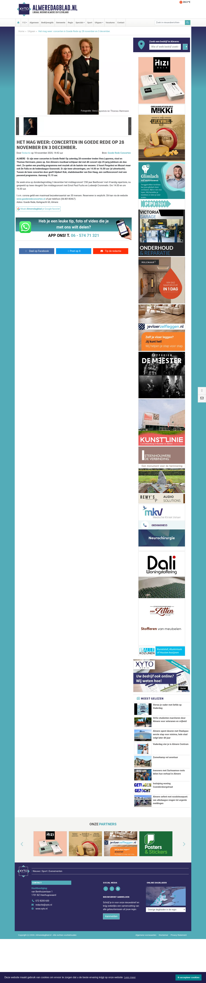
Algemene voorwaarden (146, 935)
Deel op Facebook (36, 251)
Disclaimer (163, 935)
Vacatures (110, 22)
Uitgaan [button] (98, 22)
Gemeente (60, 22)
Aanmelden (111, 916)
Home (21, 31)
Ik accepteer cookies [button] (188, 977)
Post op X (74, 251)
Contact (120, 22)
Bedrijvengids (47, 22)
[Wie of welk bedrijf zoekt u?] (165, 47)
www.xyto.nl (41, 908)
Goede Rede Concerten (119, 153)
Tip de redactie (110, 251)
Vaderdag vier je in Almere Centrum (170, 744)
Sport (89, 22)
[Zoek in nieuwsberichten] (170, 22)
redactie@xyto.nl (43, 905)
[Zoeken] (188, 22)
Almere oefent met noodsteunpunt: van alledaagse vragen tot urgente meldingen (170, 800)
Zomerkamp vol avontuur (165, 757)
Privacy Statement (179, 935)
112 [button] (24, 22)
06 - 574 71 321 (85, 235)
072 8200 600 (42, 901)
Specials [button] (79, 22)
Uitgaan (31, 31)
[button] (17, 126)
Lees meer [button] (130, 977)
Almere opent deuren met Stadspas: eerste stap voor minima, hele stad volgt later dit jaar (171, 734)
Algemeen (34, 22)
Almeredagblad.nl (55, 8)
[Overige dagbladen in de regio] (166, 909)
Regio (70, 22)
